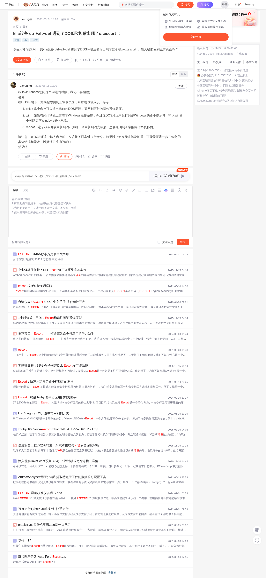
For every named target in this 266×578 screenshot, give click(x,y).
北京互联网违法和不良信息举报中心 (219, 80)
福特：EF (24, 540)
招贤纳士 (218, 62)
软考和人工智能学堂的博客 (29, 450)
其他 (25, 26)
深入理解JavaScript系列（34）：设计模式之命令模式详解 (58, 461)
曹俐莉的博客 (21, 338)
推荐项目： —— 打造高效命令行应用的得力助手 (56, 333)
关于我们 (202, 62)
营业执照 (242, 75)
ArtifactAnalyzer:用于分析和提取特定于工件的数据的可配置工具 (62, 477)
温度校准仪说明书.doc (40, 493)
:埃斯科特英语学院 (35, 286)
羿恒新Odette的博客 (25, 402)
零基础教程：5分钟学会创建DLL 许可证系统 (53, 365)
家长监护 (247, 80)
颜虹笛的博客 (21, 386)
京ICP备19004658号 (209, 70)
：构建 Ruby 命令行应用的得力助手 (47, 397)
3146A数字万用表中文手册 (43, 254)
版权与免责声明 (246, 90)
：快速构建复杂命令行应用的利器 (46, 381)
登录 (224, 4)
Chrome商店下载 (207, 90)
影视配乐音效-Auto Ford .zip (42, 556)
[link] (15, 26)
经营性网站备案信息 (236, 70)
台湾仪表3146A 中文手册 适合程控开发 (51, 302)
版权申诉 (202, 95)
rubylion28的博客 (23, 370)
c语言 (35, 40)
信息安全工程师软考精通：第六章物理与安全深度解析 (58, 445)
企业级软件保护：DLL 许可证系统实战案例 (52, 270)
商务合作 (235, 62)
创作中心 (250, 4)
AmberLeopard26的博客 (27, 275)
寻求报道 (251, 62)
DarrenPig (25, 85)
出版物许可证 (218, 95)
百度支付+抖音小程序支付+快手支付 (43, 509)
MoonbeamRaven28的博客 (29, 323)
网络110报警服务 (233, 85)
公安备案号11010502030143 (218, 75)
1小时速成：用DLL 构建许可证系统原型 (50, 317)
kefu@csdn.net (225, 53)
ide (25, 40)
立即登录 (195, 36)
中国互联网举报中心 (209, 85)
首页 (15, 26)
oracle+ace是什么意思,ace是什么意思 (44, 524)
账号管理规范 (227, 90)
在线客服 (241, 53)
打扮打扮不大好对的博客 (28, 529)
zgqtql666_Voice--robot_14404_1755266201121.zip (58, 429)
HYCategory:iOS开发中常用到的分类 (43, 413)
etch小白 (27, 19)
